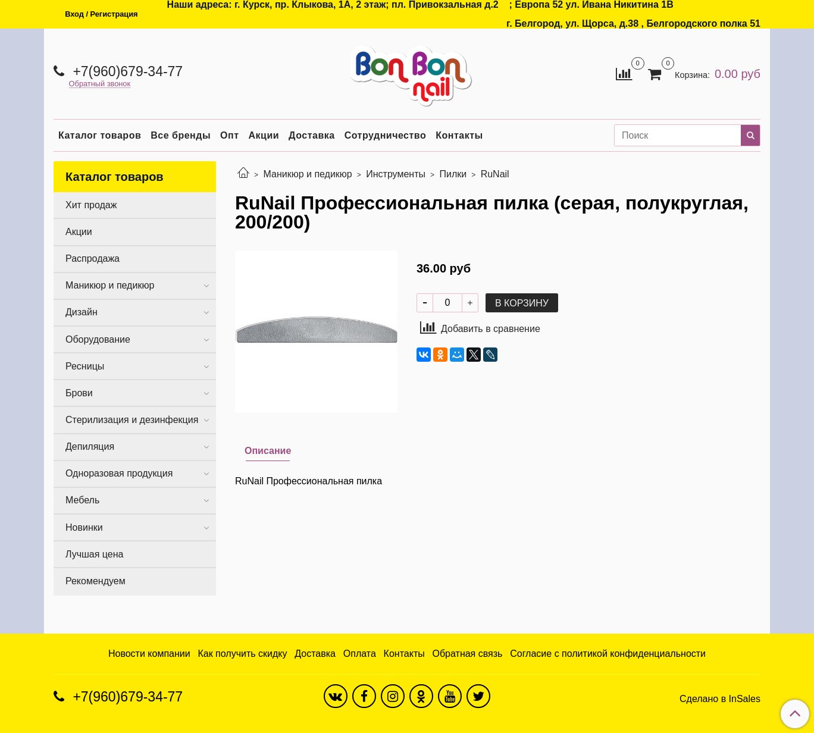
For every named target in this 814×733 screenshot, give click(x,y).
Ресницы (84, 366)
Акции (264, 135)
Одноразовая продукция (119, 473)
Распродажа (92, 258)
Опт (229, 135)
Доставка (312, 135)
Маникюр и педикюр (307, 174)
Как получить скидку (242, 654)
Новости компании (149, 654)
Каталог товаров (99, 135)
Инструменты (395, 174)
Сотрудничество (386, 135)
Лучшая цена (94, 554)
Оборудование (97, 339)
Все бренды (181, 135)
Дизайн (81, 312)
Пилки (453, 174)
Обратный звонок (100, 84)
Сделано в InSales (720, 699)
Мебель (82, 500)
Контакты (459, 135)
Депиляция (89, 446)
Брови (79, 393)
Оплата (359, 654)
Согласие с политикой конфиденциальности (608, 654)
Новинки (84, 527)
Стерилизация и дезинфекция (131, 420)
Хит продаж (91, 205)
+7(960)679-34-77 (126, 71)
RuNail (495, 174)
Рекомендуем (95, 581)
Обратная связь (468, 654)
